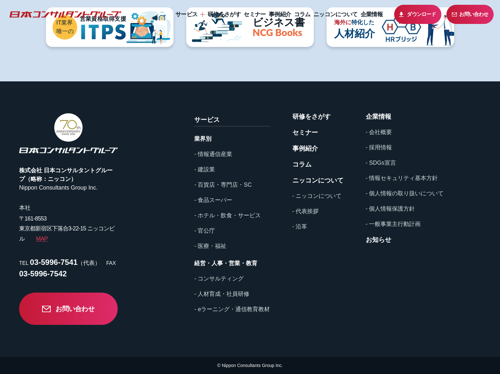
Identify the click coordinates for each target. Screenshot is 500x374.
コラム (302, 14)
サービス (186, 14)
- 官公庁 (204, 231)
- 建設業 (204, 169)
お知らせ (378, 239)
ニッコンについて (335, 14)
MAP (42, 239)
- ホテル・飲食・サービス (227, 215)
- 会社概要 (379, 132)
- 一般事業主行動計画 (393, 224)
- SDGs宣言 (381, 163)
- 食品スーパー (213, 200)
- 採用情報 (379, 147)
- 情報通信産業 (213, 154)
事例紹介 (280, 14)
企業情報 (372, 14)
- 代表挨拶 (305, 211)
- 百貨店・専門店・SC (223, 185)
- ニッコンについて (317, 196)
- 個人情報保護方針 (390, 209)
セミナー (255, 14)
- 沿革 (299, 226)
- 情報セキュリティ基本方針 (402, 178)
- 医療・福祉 (210, 246)
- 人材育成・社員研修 (221, 294)
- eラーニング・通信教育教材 (232, 309)
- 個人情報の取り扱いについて (405, 193)
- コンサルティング (219, 278)
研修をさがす (224, 14)
